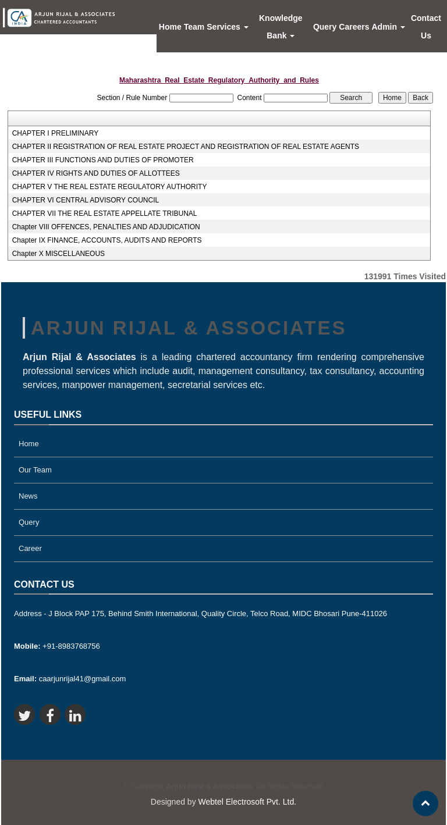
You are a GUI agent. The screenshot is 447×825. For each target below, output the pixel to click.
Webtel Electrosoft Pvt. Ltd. (247, 801)
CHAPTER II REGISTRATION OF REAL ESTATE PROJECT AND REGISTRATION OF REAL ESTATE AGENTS (185, 147)
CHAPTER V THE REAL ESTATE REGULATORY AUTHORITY (109, 187)
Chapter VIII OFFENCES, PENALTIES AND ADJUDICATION (106, 227)
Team (194, 26)
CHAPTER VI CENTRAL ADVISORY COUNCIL (85, 200)
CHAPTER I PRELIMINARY (55, 133)
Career (30, 548)
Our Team (35, 469)
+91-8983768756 (57, 646)
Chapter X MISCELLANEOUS (58, 254)
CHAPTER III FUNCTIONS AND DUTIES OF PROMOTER (103, 160)
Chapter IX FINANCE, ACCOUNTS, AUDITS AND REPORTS (107, 240)
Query (324, 26)
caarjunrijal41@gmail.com (70, 678)
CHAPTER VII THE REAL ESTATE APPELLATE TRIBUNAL (104, 213)
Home (170, 26)
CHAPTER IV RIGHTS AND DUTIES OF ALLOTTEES (96, 173)
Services (228, 26)
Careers (354, 26)
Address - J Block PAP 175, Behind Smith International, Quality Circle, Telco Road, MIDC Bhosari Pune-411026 (200, 613)
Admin (388, 26)
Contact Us (426, 26)
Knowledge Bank (281, 26)
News (28, 496)
